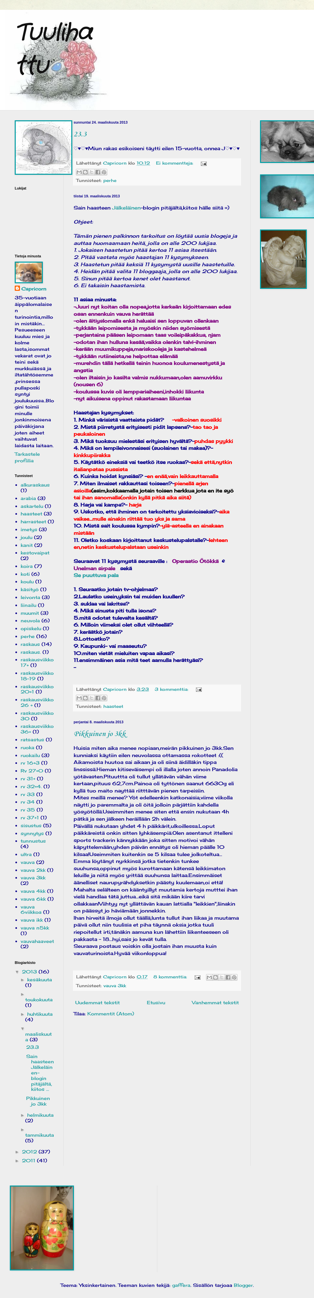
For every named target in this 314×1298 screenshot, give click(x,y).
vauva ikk (32, 920)
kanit (27, 545)
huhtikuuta (40, 1014)
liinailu (28, 605)
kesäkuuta (39, 979)
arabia (28, 498)
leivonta (30, 597)
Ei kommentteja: (175, 163)
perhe (109, 180)
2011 (29, 1160)
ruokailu (30, 755)
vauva (28, 862)
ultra (26, 854)
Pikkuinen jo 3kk (100, 734)
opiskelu (31, 628)
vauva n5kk (35, 927)
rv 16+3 (30, 763)
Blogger (243, 1285)
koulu (27, 581)
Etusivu (156, 1002)
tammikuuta (39, 1135)
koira (27, 566)
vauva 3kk (114, 985)
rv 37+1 (30, 817)
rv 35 (28, 809)
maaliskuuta (38, 1036)
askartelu (32, 506)
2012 (30, 1151)
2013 (30, 971)
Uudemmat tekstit (97, 1002)
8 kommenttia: (171, 976)
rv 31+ (28, 778)
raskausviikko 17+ (37, 662)
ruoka (27, 747)
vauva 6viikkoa (31, 909)
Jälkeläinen (126, 208)
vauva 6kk (33, 899)
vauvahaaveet (37, 941)
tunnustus (33, 841)
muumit (30, 613)
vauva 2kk (33, 870)
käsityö (30, 589)
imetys (29, 529)
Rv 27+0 (32, 770)
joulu (26, 537)
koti (25, 574)
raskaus (30, 644)
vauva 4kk (33, 891)
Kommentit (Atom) (110, 1013)
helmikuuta (40, 1115)
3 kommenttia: (172, 689)
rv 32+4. (31, 786)
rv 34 (28, 802)
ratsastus (32, 739)
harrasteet (33, 521)
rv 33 (28, 794)
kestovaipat (35, 552)
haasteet (113, 706)
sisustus (31, 825)
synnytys (32, 833)
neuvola (30, 620)
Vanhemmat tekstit (215, 1002)
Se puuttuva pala (96, 575)
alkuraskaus (35, 485)
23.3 (80, 134)
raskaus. (31, 652)
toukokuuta (39, 999)
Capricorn (33, 288)
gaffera (181, 1285)
